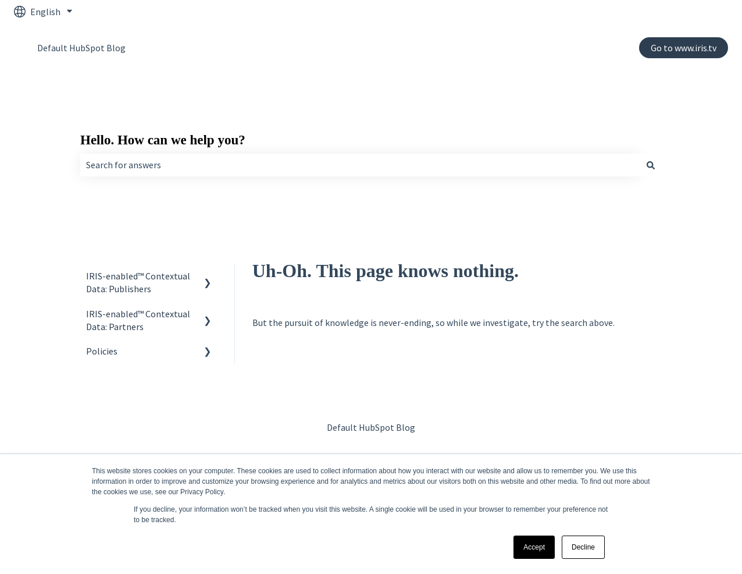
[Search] (651, 165)
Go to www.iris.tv (683, 48)
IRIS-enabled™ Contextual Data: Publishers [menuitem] (138, 282)
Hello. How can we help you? (162, 140)
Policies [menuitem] (101, 351)
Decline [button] (583, 547)
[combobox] (360, 165)
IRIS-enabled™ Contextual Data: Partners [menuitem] (138, 320)
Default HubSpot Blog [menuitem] (371, 427)
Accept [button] (534, 547)
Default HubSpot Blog (81, 48)
